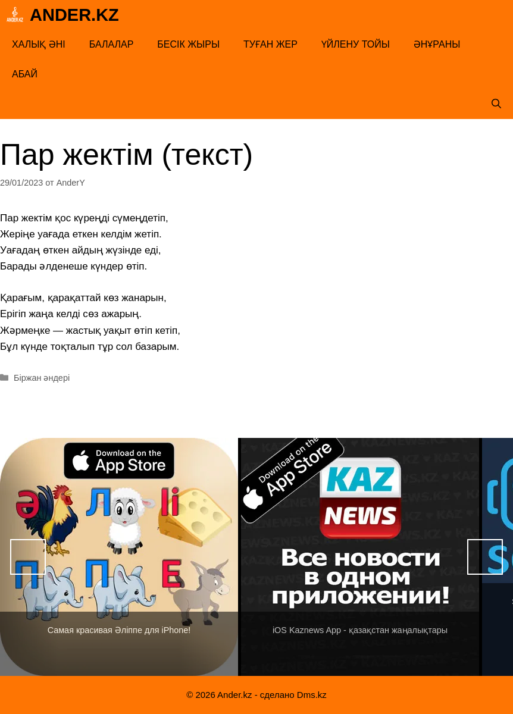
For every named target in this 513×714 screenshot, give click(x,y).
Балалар (111, 44)
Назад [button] (28, 557)
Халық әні (38, 44)
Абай (24, 74)
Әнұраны (437, 44)
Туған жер (270, 44)
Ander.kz (74, 14)
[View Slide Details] (119, 557)
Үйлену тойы (355, 44)
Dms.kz (312, 695)
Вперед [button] (485, 557)
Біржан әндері (42, 378)
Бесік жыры (188, 44)
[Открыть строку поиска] (496, 104)
